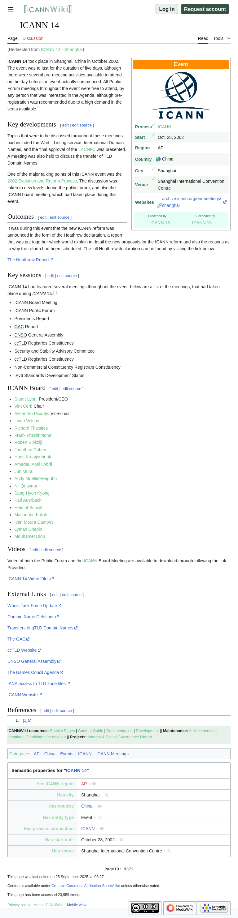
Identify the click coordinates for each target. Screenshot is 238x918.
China (50, 753)
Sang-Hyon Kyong (32, 493)
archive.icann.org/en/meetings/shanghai (191, 202)
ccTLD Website (22, 650)
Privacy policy (18, 906)
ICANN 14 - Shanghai (62, 49)
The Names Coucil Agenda (33, 672)
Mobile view (76, 906)
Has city (65, 794)
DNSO (20, 334)
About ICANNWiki (48, 906)
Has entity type (58, 817)
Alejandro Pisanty (31, 413)
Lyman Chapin (28, 529)
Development (147, 731)
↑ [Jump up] (21, 720)
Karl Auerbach (28, 500)
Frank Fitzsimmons (32, 435)
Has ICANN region (55, 783)
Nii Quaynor (25, 485)
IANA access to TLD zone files (36, 683)
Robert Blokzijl (28, 442)
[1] (25, 720)
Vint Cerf (22, 406)
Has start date (59, 839)
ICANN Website (22, 694)
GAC (19, 326)
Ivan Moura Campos (33, 522)
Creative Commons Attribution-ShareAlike (85, 887)
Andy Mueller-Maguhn (35, 478)
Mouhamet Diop (29, 536)
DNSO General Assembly (31, 661)
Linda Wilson (26, 420)
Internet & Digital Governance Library (120, 737)
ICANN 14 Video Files (28, 578)
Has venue (63, 850)
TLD (108, 156)
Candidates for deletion (46, 737)
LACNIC (86, 149)
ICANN (164, 126)
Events (66, 753)
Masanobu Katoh (30, 514)
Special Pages (62, 731)
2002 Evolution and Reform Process (42, 180)
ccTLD (20, 343)
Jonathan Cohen (30, 449)
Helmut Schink (28, 507)
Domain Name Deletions (31, 616)
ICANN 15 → (204, 222)
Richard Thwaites (31, 428)
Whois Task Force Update (32, 605)
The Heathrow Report (28, 259)
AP (37, 753)
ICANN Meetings (112, 753)
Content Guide (90, 731)
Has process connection (49, 828)
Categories (19, 753)
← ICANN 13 (157, 222)
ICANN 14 (76, 770)
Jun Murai (23, 471)
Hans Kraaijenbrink (32, 456)
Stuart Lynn (25, 399)
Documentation (119, 731)
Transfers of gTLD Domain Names (40, 627)
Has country (61, 806)
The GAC (16, 639)
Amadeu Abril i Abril (33, 464)
